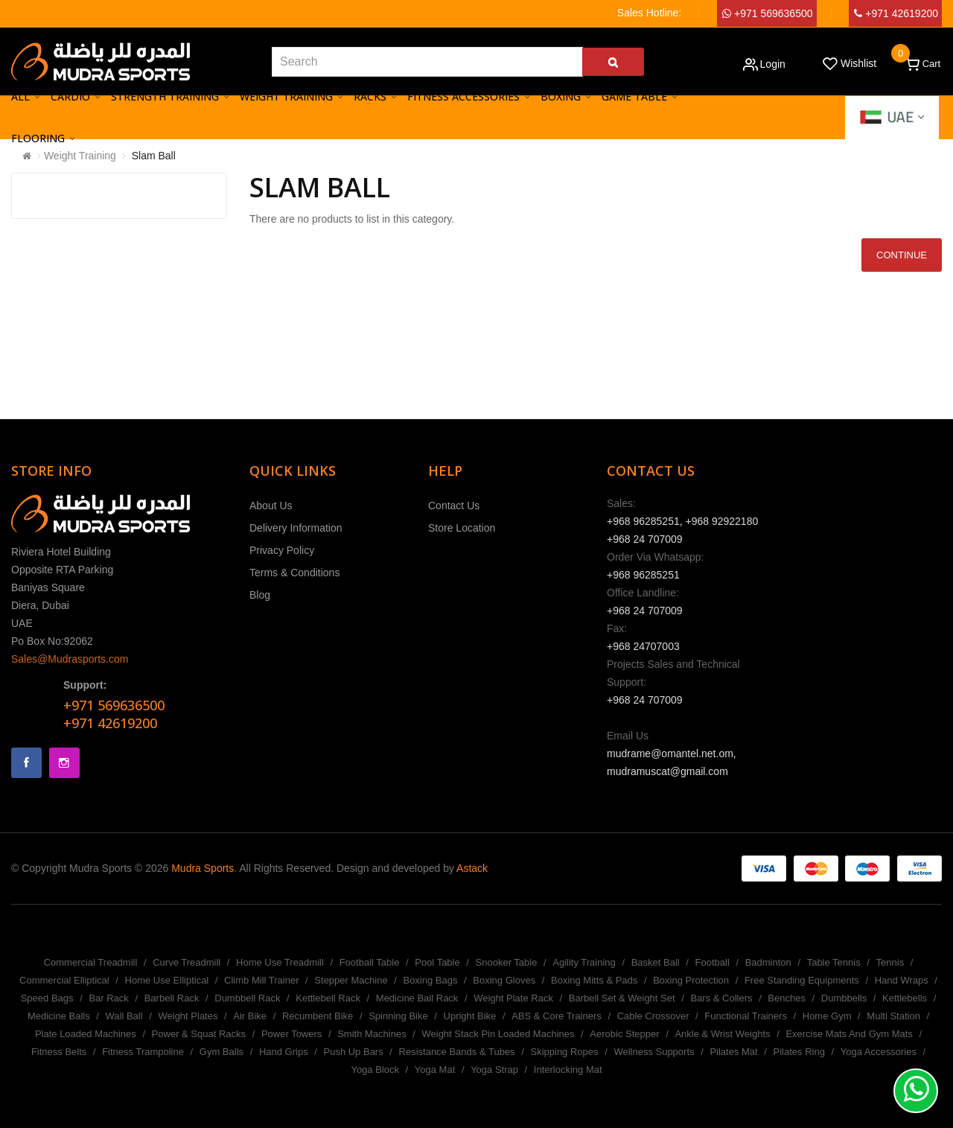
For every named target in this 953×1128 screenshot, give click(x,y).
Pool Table (437, 962)
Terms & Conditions (294, 573)
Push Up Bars (353, 1051)
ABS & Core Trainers (556, 1016)
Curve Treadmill (186, 962)
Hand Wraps (901, 980)
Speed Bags (47, 998)
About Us (271, 506)
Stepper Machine (350, 980)
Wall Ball (124, 1016)
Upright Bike (470, 1016)
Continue (901, 255)
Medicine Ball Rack (417, 998)
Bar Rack (108, 998)
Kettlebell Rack (328, 998)
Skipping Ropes (564, 1051)
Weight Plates (187, 1016)
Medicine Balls (59, 1016)
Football (712, 962)
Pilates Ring (799, 1051)
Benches (787, 998)
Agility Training (584, 962)
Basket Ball (655, 962)
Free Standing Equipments (802, 980)
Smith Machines (371, 1033)
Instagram (64, 763)
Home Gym (827, 1016)
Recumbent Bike (317, 1016)
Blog (259, 595)
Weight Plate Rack (513, 998)
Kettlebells (904, 998)
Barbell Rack (172, 998)
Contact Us (453, 506)
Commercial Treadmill (91, 962)
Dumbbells (844, 998)
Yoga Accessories (879, 1051)
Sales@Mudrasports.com (69, 659)
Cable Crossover (653, 1016)
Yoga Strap (494, 1069)
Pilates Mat (733, 1051)
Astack (472, 868)
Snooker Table (507, 962)
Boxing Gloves (504, 980)
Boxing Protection (691, 980)
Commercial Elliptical (64, 980)
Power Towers (291, 1033)
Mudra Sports (202, 868)
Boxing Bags (430, 980)
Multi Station (893, 1016)
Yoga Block (375, 1069)
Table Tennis (834, 962)
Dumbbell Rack (247, 998)
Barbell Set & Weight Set (622, 998)
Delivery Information (295, 528)
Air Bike (250, 1016)
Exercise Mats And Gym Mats (849, 1033)
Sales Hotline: (649, 13)
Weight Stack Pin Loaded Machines (497, 1033)
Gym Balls (221, 1051)
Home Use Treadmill (280, 962)
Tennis (890, 962)
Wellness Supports (653, 1051)
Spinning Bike (398, 1016)
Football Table (370, 962)
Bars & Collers (721, 998)
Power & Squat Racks (199, 1033)
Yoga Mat (435, 1069)
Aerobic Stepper (624, 1033)
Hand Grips (283, 1051)
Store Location (461, 528)
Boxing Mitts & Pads (594, 980)
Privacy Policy (281, 550)
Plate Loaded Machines (85, 1033)
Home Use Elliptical (167, 980)
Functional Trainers (745, 1016)
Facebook (26, 763)
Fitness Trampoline (143, 1051)
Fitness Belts (58, 1051)
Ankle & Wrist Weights (722, 1033)
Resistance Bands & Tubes (457, 1051)
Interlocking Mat (568, 1069)
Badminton (768, 962)
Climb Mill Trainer (261, 980)
